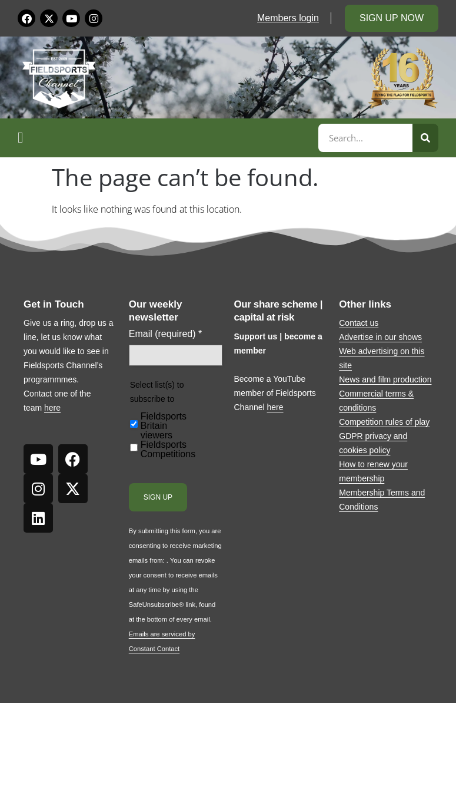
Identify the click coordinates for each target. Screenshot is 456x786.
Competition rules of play (384, 422)
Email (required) (165, 334)
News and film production (385, 379)
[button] (166, 137)
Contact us (358, 323)
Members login (288, 18)
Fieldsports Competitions (168, 449)
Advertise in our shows (380, 337)
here (52, 407)
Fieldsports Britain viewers (164, 426)
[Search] (425, 138)
